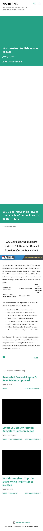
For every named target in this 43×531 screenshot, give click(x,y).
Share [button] (4, 62)
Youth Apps (10, 3)
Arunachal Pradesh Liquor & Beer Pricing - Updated (19, 378)
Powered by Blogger (21, 522)
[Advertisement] (19, 138)
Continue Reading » (33, 389)
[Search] (34, 3)
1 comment (13, 493)
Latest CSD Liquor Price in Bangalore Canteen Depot (18, 429)
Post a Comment (15, 62)
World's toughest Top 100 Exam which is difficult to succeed (18, 482)
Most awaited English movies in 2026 (20, 50)
